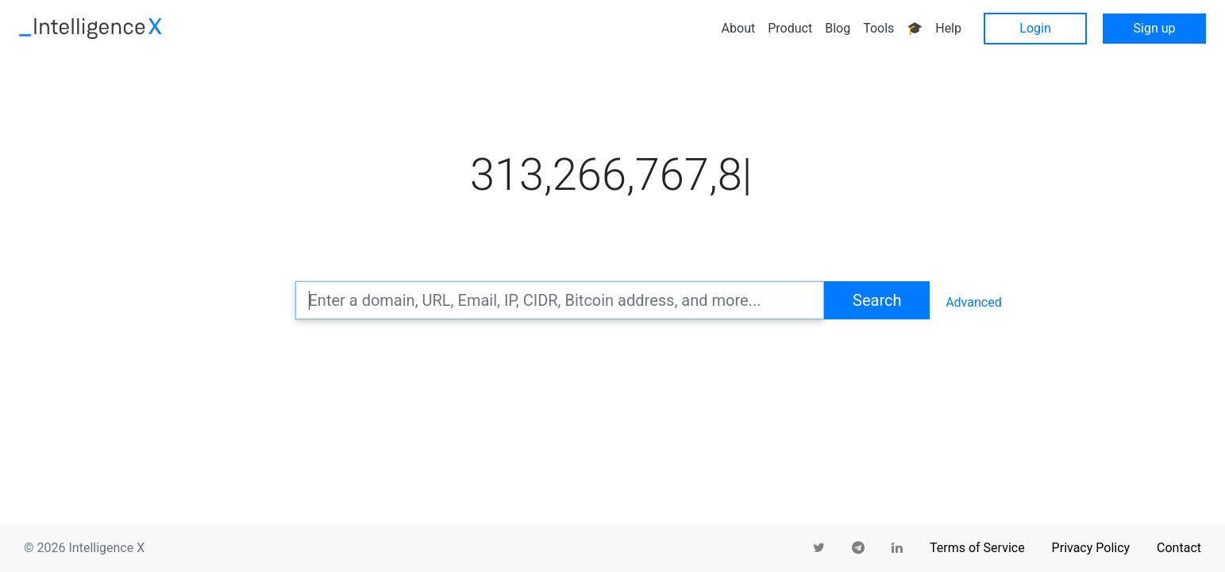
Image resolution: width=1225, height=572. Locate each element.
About (739, 28)
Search (877, 300)
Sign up (1155, 28)
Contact (1179, 547)
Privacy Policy (1091, 547)
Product (790, 28)
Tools (878, 28)
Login (1034, 28)
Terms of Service (977, 547)
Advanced (974, 302)
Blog (837, 28)
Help (948, 28)
